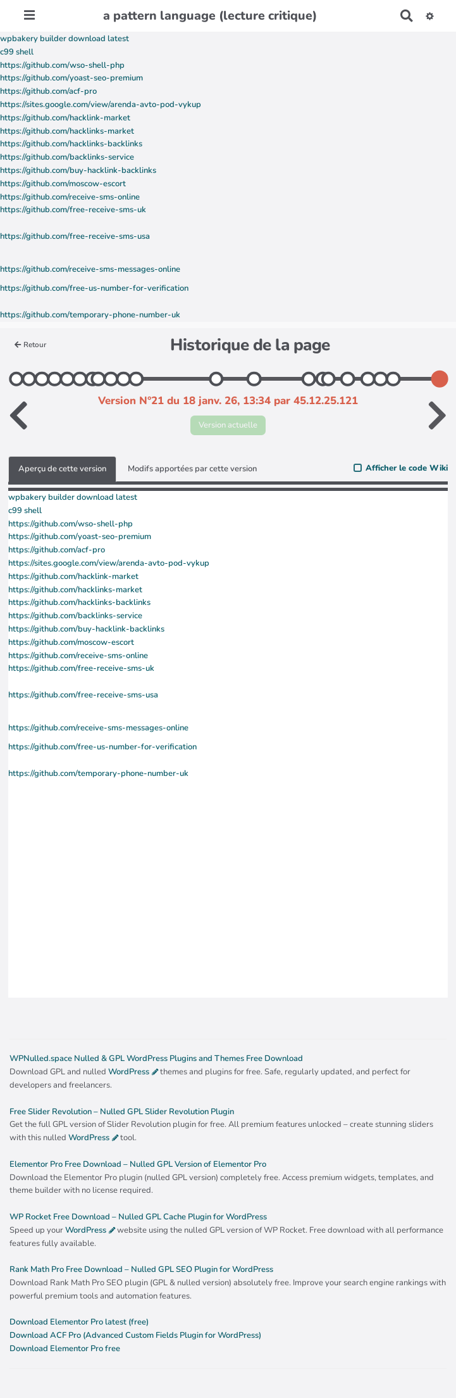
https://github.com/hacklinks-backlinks (71, 143)
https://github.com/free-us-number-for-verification (94, 288)
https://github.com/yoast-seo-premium (71, 78)
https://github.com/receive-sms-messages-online (90, 269)
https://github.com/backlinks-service (67, 157)
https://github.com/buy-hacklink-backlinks (78, 170)
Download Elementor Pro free (64, 1348)
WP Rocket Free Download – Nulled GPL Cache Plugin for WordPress (138, 1217)
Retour (30, 345)
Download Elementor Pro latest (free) (79, 1322)
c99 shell (17, 52)
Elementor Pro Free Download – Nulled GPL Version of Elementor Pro (137, 1164)
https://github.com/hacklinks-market (67, 131)
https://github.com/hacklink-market (65, 118)
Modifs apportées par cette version (192, 468)
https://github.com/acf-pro (48, 91)
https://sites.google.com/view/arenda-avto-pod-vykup (100, 104)
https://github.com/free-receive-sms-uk (73, 209)
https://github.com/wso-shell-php (62, 65)
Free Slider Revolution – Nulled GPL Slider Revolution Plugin (121, 1111)
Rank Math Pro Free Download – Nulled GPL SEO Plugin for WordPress (141, 1269)
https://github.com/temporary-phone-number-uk (90, 315)
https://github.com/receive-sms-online (70, 197)
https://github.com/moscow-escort (63, 183)
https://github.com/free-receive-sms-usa (75, 236)
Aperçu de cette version (62, 468)
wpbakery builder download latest (64, 38)
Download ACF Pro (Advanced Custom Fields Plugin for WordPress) (135, 1335)
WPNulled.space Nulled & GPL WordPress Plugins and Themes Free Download (156, 1058)
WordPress (128, 1071)
